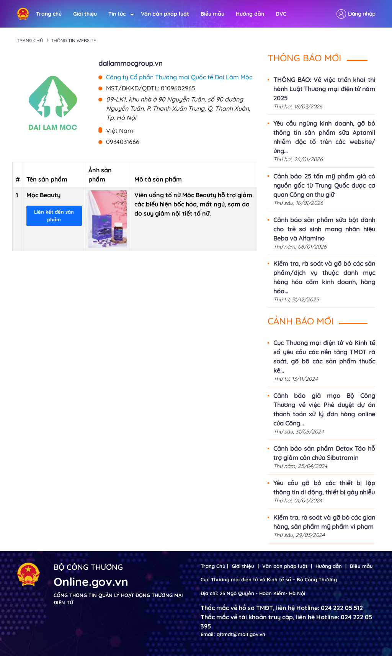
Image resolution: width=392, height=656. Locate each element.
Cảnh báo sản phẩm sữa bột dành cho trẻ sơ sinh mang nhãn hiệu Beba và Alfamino (324, 229)
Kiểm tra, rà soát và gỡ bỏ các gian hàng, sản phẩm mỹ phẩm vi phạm (324, 522)
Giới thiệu (85, 13)
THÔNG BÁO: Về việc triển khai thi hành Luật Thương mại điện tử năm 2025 (324, 89)
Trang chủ (49, 13)
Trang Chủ (213, 566)
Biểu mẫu (212, 13)
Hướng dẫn (250, 13)
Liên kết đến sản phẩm (54, 215)
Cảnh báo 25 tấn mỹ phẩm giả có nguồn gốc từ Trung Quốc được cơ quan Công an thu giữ (324, 185)
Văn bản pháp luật (165, 13)
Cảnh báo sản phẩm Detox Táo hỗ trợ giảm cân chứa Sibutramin (324, 453)
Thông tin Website (73, 40)
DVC (281, 13)
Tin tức (118, 14)
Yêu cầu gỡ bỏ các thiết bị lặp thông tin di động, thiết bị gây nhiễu (324, 487)
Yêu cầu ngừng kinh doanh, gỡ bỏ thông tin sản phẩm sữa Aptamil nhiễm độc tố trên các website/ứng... (324, 137)
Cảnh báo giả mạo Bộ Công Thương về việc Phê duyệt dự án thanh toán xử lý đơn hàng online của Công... (324, 409)
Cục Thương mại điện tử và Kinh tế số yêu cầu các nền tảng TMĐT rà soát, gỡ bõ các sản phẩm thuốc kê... (324, 356)
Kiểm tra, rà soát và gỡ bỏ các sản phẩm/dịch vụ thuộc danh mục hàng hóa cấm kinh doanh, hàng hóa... (324, 277)
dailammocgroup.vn (130, 63)
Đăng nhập (361, 13)
